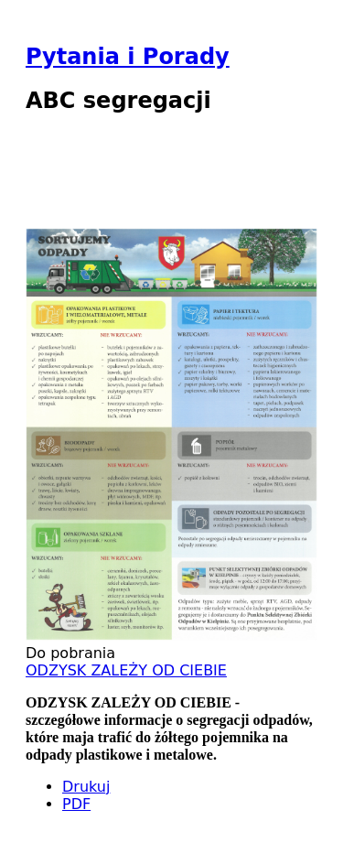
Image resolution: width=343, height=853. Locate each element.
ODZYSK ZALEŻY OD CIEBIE (126, 670)
